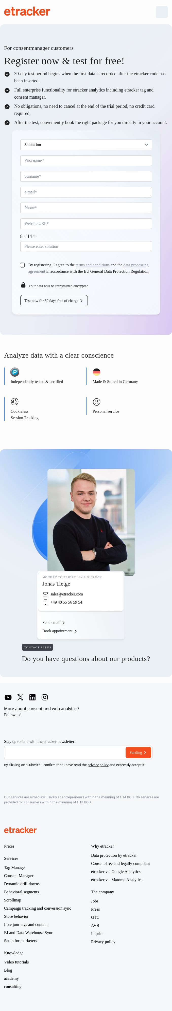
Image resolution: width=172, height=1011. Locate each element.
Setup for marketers (20, 941)
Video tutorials (16, 962)
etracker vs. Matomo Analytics (116, 880)
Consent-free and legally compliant (120, 864)
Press (95, 909)
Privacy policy (103, 942)
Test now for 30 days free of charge (51, 301)
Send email (51, 622)
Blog (8, 970)
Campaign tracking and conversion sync (37, 908)
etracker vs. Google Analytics (116, 872)
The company (102, 892)
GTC (95, 917)
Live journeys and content (26, 925)
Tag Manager (15, 868)
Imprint (97, 934)
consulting (13, 987)
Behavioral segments (21, 892)
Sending (136, 752)
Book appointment (57, 631)
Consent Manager (18, 876)
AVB (95, 926)
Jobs (94, 901)
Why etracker (102, 846)
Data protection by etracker (114, 855)
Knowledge (13, 953)
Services (11, 858)
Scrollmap (12, 900)
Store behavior (16, 916)
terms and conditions (93, 265)
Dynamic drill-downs (22, 884)
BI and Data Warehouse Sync (28, 933)
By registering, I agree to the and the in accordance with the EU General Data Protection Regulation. (88, 268)
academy (11, 978)
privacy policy (98, 764)
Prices (9, 846)
